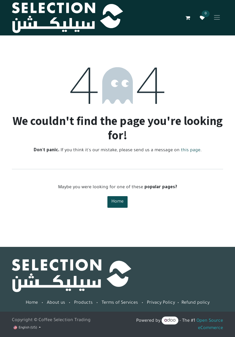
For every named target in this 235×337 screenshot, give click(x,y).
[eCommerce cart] (187, 18)
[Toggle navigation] (217, 17)
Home (117, 202)
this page (190, 150)
